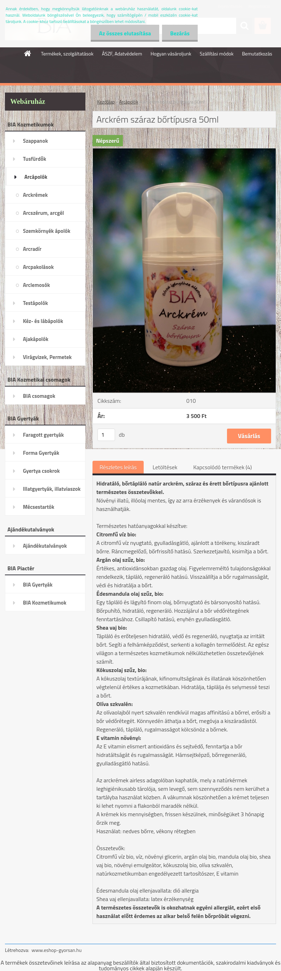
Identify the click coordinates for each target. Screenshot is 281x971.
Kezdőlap (106, 101)
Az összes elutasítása (123, 33)
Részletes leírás (118, 467)
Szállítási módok (217, 53)
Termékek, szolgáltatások (67, 53)
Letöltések (165, 467)
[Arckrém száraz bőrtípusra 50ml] (184, 151)
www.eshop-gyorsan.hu (56, 950)
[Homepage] (28, 53)
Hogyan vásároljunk (170, 53)
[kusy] (106, 435)
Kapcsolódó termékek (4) (222, 467)
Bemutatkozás (257, 53)
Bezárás (179, 33)
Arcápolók (128, 101)
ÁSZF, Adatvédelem (122, 53)
